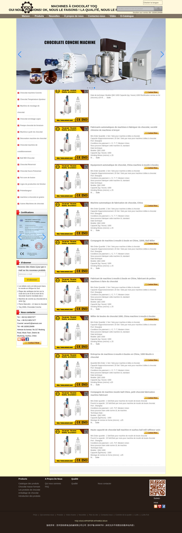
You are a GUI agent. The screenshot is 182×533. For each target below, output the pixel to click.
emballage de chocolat (28, 493)
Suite (108, 98)
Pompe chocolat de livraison (31, 125)
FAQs (35, 515)
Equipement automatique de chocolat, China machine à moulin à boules (125, 165)
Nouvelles (54, 16)
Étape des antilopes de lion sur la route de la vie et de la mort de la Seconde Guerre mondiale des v (31, 293)
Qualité (74, 483)
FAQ (47, 487)
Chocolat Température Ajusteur (33, 99)
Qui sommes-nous (47, 515)
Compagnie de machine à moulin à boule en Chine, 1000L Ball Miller (123, 241)
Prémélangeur (26, 191)
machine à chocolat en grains (32, 197)
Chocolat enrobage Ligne (30, 119)
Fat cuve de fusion (27, 178)
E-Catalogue (127, 16)
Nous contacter (104, 483)
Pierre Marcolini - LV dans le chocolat (33, 304)
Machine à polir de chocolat (31, 132)
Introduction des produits (29, 496)
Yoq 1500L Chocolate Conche (30, 307)
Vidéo (113, 16)
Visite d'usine (71, 515)
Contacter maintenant (32, 343)
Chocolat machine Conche (31, 93)
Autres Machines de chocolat (32, 204)
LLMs (136, 515)
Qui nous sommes (53, 483)
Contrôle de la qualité (123, 515)
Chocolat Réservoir (28, 165)
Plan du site (93, 515)
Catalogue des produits (28, 483)
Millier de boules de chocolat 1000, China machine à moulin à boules (123, 316)
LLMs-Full (145, 515)
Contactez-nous (96, 16)
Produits (39, 16)
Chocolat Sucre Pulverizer (30, 171)
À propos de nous (74, 16)
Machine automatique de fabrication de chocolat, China (117, 203)
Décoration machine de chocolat (33, 138)
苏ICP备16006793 (95, 525)
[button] (87, 87)
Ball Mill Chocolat (27, 158)
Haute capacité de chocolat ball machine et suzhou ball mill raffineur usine (126, 430)
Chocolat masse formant (29, 487)
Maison (26, 16)
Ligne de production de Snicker (33, 184)
